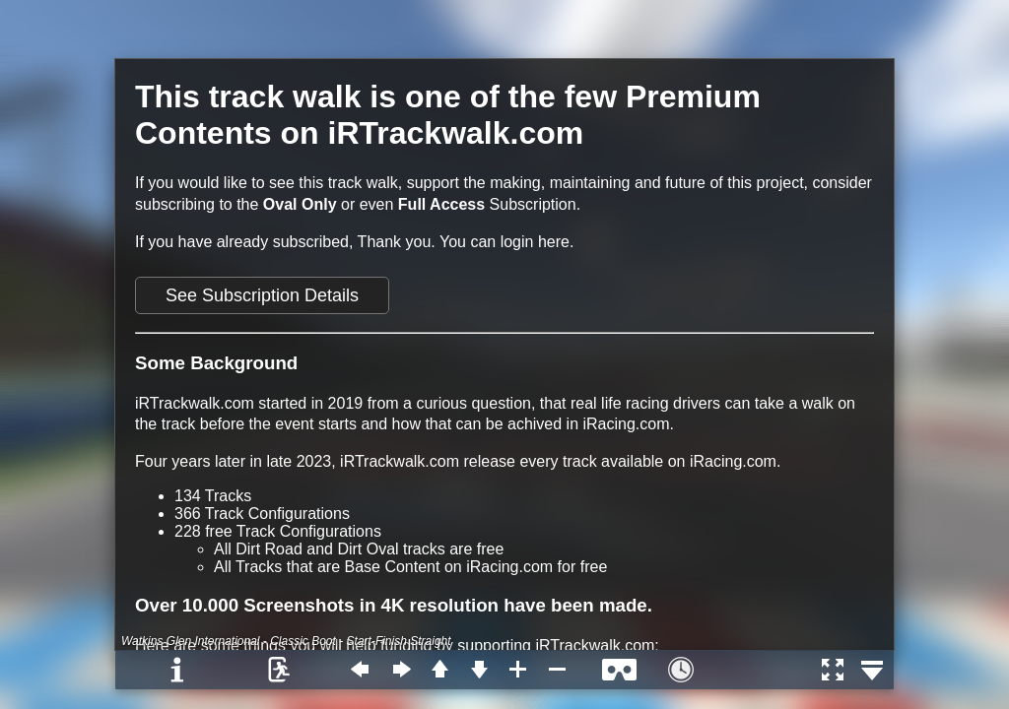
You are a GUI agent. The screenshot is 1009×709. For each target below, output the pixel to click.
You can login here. (506, 241)
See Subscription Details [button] (262, 295)
